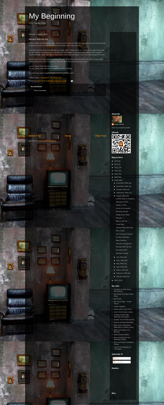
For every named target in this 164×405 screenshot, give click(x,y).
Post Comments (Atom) (47, 141)
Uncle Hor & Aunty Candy (123, 312)
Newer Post (35, 136)
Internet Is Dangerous (124, 244)
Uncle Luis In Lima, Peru (123, 309)
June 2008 (120, 260)
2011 (116, 171)
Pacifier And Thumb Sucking (124, 320)
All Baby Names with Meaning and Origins (121, 316)
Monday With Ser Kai (123, 247)
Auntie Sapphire (120, 306)
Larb (79, 45)
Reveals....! (120, 218)
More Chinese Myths (121, 335)
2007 (116, 280)
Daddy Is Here (121, 205)
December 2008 (122, 183)
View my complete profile (121, 128)
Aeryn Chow (119, 124)
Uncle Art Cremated (123, 208)
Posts (116, 358)
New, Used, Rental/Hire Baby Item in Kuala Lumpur (124, 326)
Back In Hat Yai (121, 221)
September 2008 (122, 193)
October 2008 (121, 189)
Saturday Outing (122, 253)
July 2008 (120, 257)
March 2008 (120, 270)
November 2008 (122, 186)
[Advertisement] (67, 115)
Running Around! (122, 211)
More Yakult (120, 231)
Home (68, 136)
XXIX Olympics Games (124, 234)
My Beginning (52, 16)
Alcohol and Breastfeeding (123, 322)
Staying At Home (122, 202)
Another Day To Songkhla (125, 199)
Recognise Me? (121, 250)
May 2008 (120, 264)
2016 (116, 161)
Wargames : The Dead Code (51, 78)
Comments (118, 362)
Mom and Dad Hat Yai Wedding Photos (122, 339)
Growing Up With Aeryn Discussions (122, 290)
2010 (116, 174)
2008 (116, 180)
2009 (116, 177)
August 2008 (121, 196)
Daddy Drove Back (122, 215)
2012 (116, 167)
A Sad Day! (120, 224)
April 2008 (120, 267)
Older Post (100, 136)
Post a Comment (40, 90)
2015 (116, 164)
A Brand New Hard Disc (124, 227)
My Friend (117, 299)
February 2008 (121, 273)
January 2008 (121, 276)
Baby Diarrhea (121, 240)
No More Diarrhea (122, 237)
